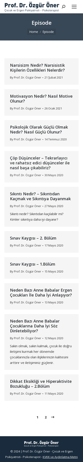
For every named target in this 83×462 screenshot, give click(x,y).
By (25, 77)
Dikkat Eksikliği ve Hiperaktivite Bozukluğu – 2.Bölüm (41, 384)
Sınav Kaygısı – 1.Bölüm (32, 264)
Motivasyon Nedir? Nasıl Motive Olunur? (41, 98)
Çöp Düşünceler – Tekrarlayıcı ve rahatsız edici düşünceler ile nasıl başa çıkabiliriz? (40, 162)
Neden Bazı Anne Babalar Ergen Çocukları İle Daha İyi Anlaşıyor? (41, 292)
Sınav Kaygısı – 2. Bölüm (33, 238)
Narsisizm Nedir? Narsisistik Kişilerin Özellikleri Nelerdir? (37, 68)
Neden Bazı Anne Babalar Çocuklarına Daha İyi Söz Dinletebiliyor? (35, 325)
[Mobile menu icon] (74, 6)
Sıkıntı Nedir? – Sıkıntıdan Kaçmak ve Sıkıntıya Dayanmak (40, 196)
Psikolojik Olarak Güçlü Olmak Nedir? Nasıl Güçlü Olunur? (39, 129)
